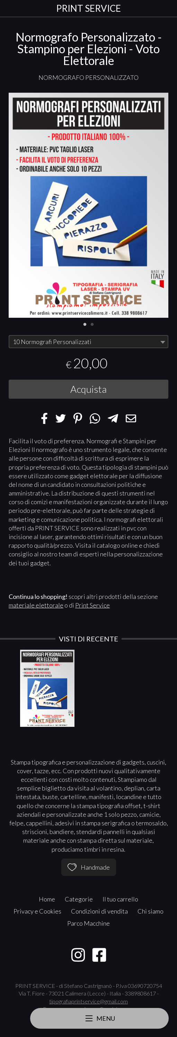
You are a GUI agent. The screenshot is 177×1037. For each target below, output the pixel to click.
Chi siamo (150, 911)
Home (47, 899)
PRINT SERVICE (88, 8)
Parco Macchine (88, 923)
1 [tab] (84, 323)
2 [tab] (92, 323)
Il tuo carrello (120, 899)
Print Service (92, 605)
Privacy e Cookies (37, 911)
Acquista (88, 389)
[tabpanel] (88, 205)
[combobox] (88, 341)
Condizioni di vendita (99, 911)
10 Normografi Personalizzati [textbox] (52, 341)
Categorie (79, 899)
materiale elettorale (36, 605)
